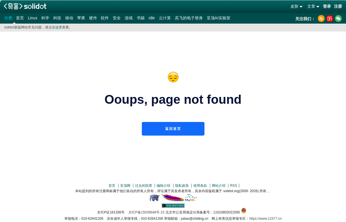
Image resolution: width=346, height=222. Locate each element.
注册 (338, 6)
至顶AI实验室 (218, 18)
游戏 (129, 18)
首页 (20, 18)
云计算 (165, 18)
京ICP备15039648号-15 (146, 212)
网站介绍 (219, 186)
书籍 (141, 18)
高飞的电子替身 (189, 18)
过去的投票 (143, 186)
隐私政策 (182, 186)
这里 (58, 27)
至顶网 (125, 186)
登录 (327, 6)
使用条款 (200, 186)
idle (152, 18)
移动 (69, 18)
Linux (32, 18)
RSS (233, 186)
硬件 (93, 18)
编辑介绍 (163, 186)
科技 (57, 18)
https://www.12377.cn (265, 219)
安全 (117, 18)
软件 (105, 18)
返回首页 (173, 129)
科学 (45, 18)
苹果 (81, 18)
